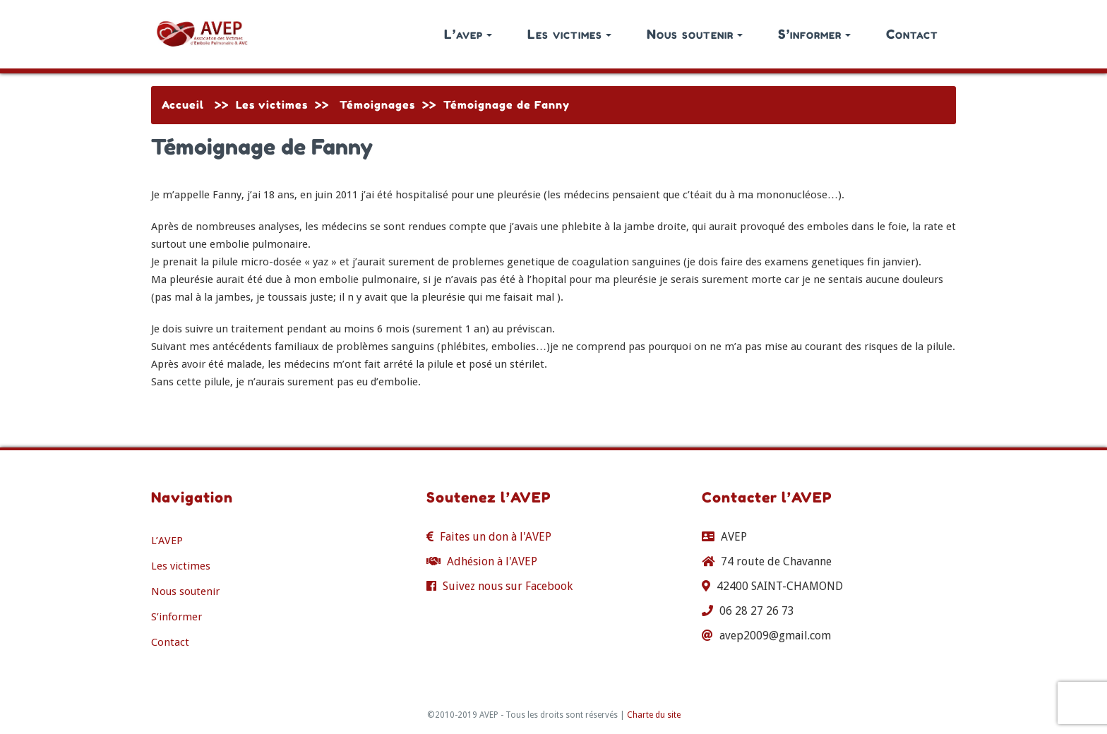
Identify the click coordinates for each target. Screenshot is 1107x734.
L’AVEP (167, 540)
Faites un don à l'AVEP (495, 536)
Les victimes (569, 34)
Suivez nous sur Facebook (508, 586)
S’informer (814, 34)
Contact (912, 34)
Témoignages (377, 105)
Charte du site (654, 715)
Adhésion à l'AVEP (492, 561)
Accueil (183, 105)
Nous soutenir (695, 34)
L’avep (468, 34)
